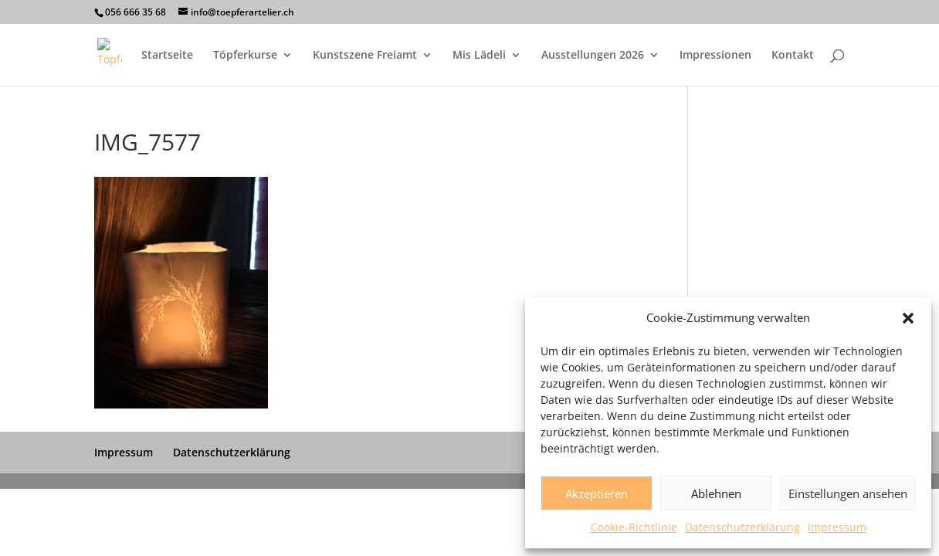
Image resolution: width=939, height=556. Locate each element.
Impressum (837, 527)
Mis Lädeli (479, 55)
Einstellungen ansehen (847, 493)
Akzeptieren (596, 493)
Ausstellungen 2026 (592, 55)
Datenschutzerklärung (742, 527)
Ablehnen (716, 493)
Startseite (167, 55)
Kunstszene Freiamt (365, 55)
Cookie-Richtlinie (634, 527)
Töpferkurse (245, 55)
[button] (908, 318)
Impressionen (715, 55)
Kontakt (792, 55)
